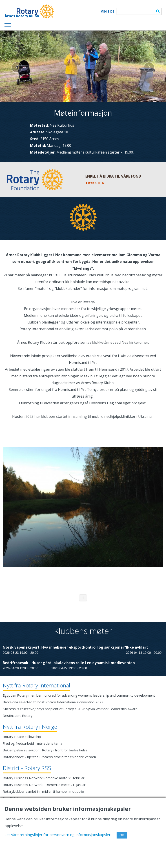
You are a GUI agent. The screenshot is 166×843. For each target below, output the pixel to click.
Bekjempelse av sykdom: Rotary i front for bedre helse (45, 750)
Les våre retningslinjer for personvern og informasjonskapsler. (57, 834)
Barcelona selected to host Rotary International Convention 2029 (53, 702)
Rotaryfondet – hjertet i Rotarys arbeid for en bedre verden (49, 757)
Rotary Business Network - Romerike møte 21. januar (44, 784)
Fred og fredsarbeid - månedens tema (32, 743)
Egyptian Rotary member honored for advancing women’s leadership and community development (79, 695)
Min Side (107, 11)
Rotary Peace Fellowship (22, 736)
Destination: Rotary (18, 715)
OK (122, 835)
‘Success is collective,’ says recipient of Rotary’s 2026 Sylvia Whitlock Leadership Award (70, 709)
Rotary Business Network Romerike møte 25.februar (43, 778)
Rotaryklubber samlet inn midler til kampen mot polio (43, 791)
